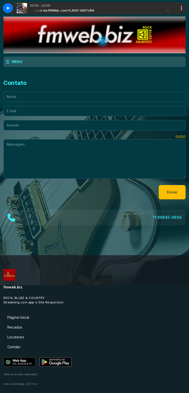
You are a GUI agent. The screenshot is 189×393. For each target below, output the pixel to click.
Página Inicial (18, 317)
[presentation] (40, 192)
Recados (14, 327)
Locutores (15, 337)
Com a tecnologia (20, 384)
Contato (13, 347)
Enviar (172, 192)
